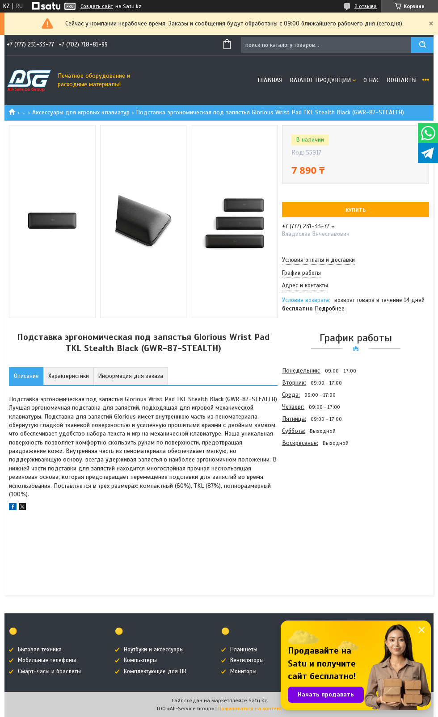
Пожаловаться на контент (250, 708)
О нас (371, 80)
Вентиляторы (247, 660)
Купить (355, 210)
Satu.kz (257, 700)
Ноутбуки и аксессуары (154, 649)
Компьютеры (140, 660)
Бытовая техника (40, 649)
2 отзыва (365, 6)
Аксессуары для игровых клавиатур (81, 112)
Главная (269, 80)
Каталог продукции (320, 80)
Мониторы (243, 671)
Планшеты (243, 649)
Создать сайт (96, 6)
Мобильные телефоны (47, 660)
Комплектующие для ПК (155, 671)
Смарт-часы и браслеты (49, 671)
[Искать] (422, 45)
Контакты (402, 80)
